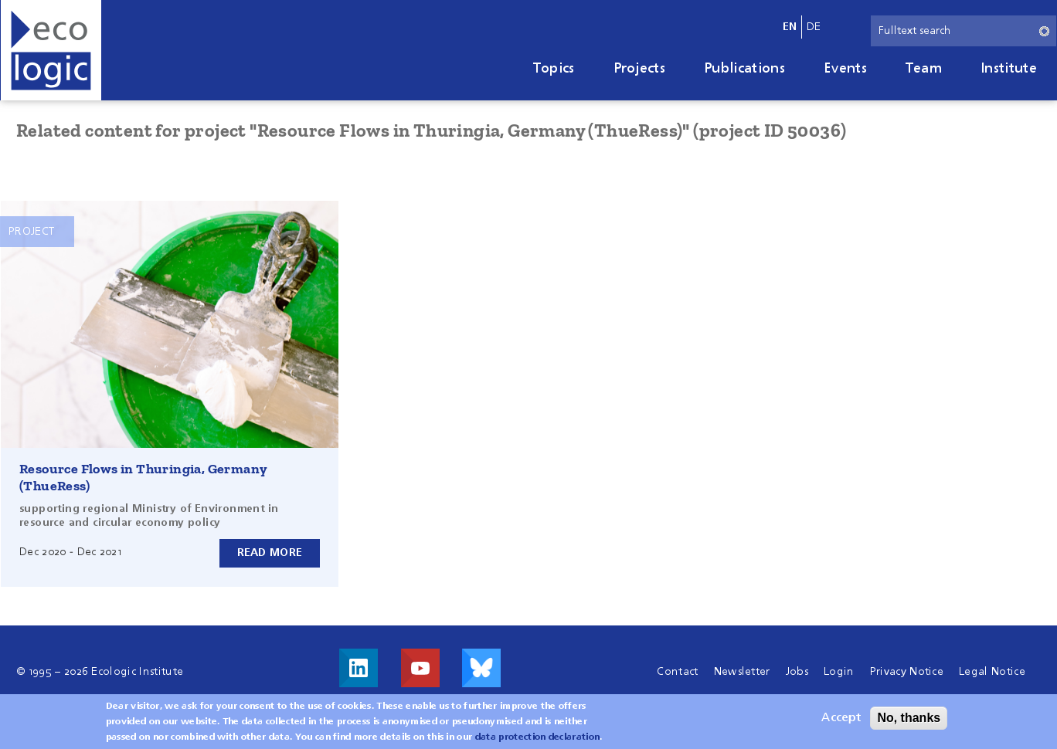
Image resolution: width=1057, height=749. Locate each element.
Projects (639, 69)
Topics (554, 69)
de (814, 27)
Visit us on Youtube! (420, 668)
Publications (744, 69)
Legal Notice (992, 671)
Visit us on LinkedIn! (358, 668)
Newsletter (742, 671)
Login (839, 671)
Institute (1009, 69)
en (790, 27)
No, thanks (908, 722)
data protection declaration (537, 742)
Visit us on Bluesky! (481, 668)
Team (924, 69)
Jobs (797, 671)
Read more (270, 552)
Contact (677, 671)
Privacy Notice (906, 671)
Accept (841, 723)
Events (845, 69)
